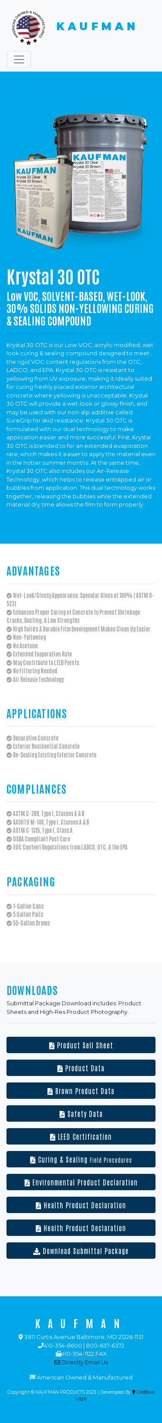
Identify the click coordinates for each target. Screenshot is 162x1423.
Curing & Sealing (81, 1159)
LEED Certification (81, 1136)
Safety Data (81, 1113)
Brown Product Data (81, 1090)
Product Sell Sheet (81, 1045)
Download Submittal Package (81, 1250)
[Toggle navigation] (19, 59)
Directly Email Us (81, 1362)
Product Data (81, 1067)
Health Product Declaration (81, 1205)
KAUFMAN (73, 27)
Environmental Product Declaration (81, 1182)
